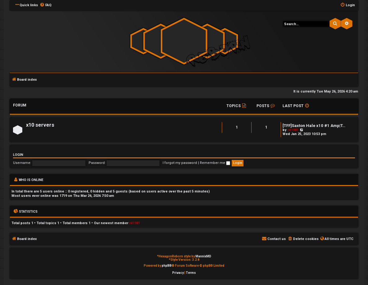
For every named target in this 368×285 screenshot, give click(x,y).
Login (18, 155)
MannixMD (203, 256)
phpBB (167, 265)
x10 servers (40, 125)
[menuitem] (45, 5)
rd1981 (292, 130)
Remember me (215, 163)
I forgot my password (180, 163)
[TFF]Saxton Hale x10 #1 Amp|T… (314, 125)
